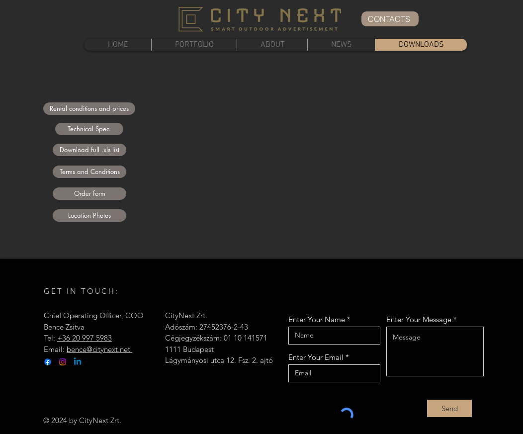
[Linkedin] (77, 361)
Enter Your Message (418, 319)
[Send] (449, 408)
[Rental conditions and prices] (89, 108)
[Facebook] (47, 361)
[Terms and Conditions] (89, 172)
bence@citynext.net (99, 349)
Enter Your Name (316, 319)
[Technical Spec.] (89, 129)
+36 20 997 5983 (84, 338)
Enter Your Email (316, 357)
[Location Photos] (89, 215)
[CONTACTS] (390, 18)
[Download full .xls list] (89, 150)
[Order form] (89, 193)
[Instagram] (62, 361)
